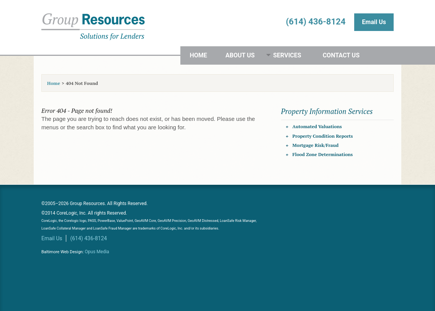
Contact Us (341, 55)
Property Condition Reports (323, 136)
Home (198, 55)
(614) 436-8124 (316, 21)
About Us (240, 55)
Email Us (374, 22)
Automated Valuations (317, 126)
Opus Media (97, 251)
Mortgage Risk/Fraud (316, 145)
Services (287, 55)
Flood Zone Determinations (323, 154)
